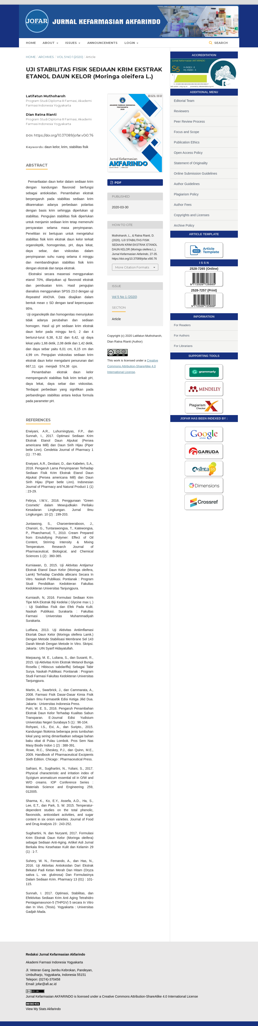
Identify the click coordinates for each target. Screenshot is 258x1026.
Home (31, 43)
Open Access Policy (188, 153)
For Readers (182, 325)
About (49, 43)
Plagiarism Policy (186, 194)
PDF (117, 182)
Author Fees (183, 204)
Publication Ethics (187, 142)
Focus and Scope (186, 132)
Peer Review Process (189, 121)
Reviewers (181, 111)
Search (220, 43)
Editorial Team (184, 101)
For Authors (182, 335)
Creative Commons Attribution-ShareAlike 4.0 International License (132, 366)
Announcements (102, 43)
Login (130, 43)
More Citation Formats (132, 267)
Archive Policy (184, 225)
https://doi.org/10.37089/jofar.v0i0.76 (63, 135)
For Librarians (183, 346)
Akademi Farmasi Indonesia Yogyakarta (54, 962)
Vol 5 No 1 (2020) (70, 57)
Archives (46, 57)
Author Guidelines (187, 184)
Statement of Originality (191, 163)
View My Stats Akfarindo (43, 1009)
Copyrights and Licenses (191, 215)
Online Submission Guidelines (195, 173)
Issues (71, 43)
